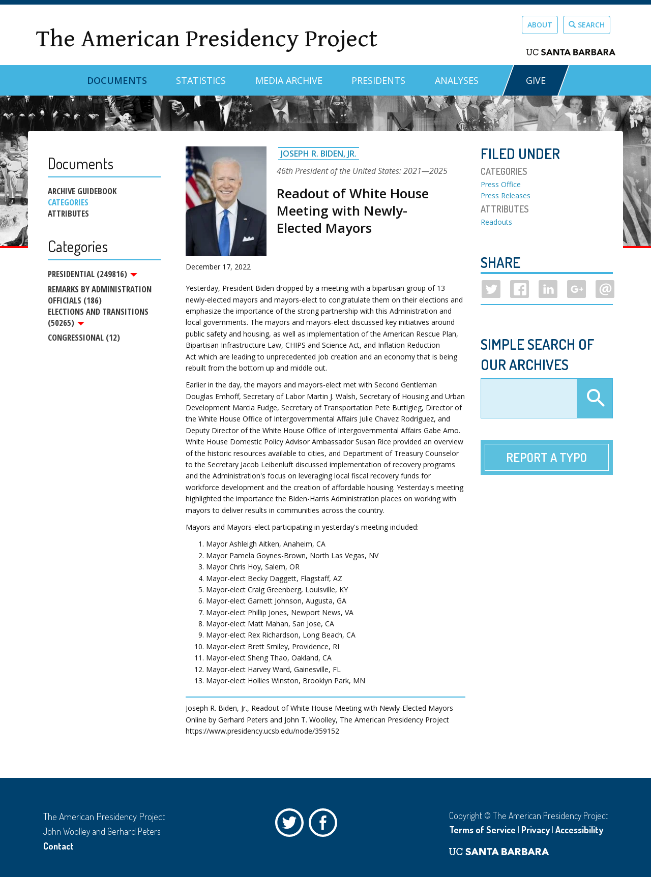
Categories (68, 202)
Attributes (68, 213)
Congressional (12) (84, 340)
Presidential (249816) (92, 274)
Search (587, 24)
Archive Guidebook (82, 191)
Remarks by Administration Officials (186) (100, 295)
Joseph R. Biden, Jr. (319, 153)
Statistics (201, 80)
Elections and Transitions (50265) (98, 318)
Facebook (325, 825)
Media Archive (288, 80)
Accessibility (579, 829)
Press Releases (505, 195)
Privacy (535, 829)
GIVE (536, 80)
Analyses (457, 80)
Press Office (501, 184)
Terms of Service (482, 829)
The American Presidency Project (206, 39)
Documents (117, 80)
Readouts (496, 222)
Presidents (378, 80)
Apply (594, 398)
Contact (58, 846)
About (539, 24)
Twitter (292, 825)
